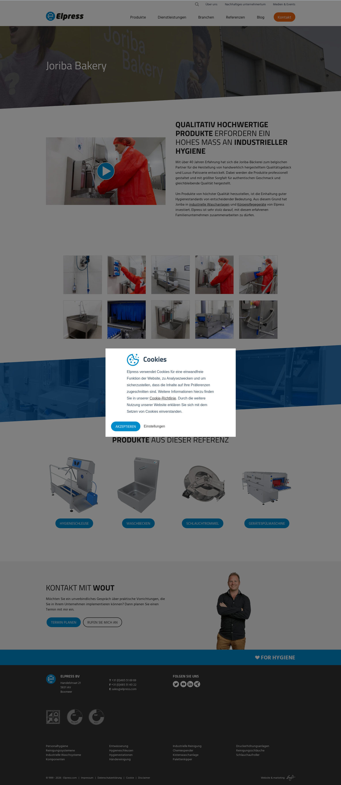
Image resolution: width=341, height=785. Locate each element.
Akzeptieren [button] (125, 427)
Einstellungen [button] (154, 426)
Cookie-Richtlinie (163, 398)
